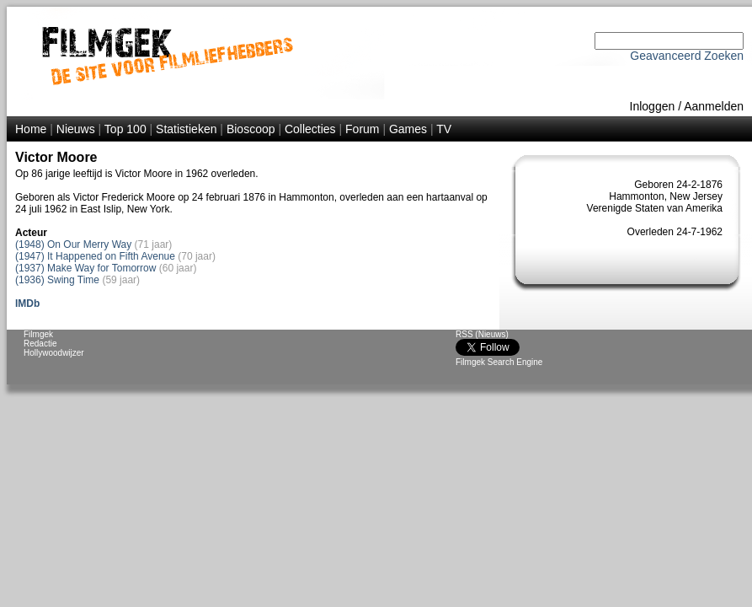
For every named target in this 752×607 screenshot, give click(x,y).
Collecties (310, 129)
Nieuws (75, 129)
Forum (362, 129)
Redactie (40, 343)
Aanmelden (714, 106)
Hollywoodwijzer (54, 352)
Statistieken (186, 129)
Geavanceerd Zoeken (687, 55)
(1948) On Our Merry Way (73, 244)
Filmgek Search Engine (499, 362)
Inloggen (652, 106)
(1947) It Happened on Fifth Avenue (95, 256)
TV (443, 129)
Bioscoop (251, 129)
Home (30, 129)
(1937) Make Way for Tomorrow (85, 268)
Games (408, 129)
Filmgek (38, 334)
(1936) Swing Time (57, 280)
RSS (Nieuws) (482, 334)
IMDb (27, 303)
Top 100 (125, 129)
